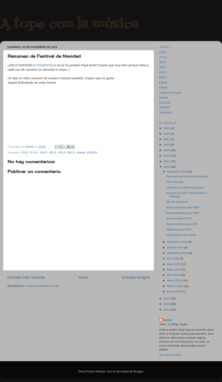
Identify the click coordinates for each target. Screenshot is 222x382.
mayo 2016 (174, 269)
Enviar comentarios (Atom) (42, 285)
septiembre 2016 (178, 253)
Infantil (81, 152)
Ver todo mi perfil (169, 354)
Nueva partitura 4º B (179, 218)
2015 (167, 298)
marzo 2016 (175, 280)
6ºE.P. (71, 152)
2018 (167, 155)
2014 (167, 303)
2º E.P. (34, 152)
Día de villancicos (177, 201)
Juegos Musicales (170, 92)
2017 (167, 161)
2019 (167, 150)
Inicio (83, 277)
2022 (167, 133)
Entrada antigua (136, 277)
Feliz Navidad (174, 181)
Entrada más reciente (26, 277)
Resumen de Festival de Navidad (187, 176)
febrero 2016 (175, 286)
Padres (163, 97)
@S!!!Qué (49, 65)
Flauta (163, 82)
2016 (167, 166)
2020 (167, 144)
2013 (167, 309)
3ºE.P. (44, 152)
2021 (167, 139)
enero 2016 (174, 291)
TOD (39, 65)
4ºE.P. (53, 152)
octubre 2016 (175, 247)
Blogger (138, 371)
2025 (167, 128)
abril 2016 (173, 275)
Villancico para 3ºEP (179, 229)
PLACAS (164, 102)
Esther (167, 320)
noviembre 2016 (177, 241)
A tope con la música (69, 24)
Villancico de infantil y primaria (185, 187)
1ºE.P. (24, 152)
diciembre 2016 (177, 171)
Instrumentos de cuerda (181, 234)
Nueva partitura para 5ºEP (182, 212)
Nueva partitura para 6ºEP (182, 207)
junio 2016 (174, 264)
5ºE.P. (62, 152)
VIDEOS (91, 152)
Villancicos (166, 112)
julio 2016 (173, 258)
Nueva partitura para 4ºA (181, 224)
